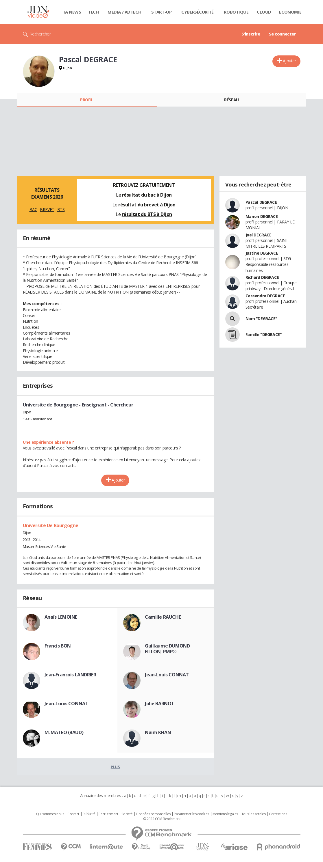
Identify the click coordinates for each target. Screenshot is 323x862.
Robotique (236, 12)
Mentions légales (225, 814)
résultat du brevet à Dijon (146, 204)
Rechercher (40, 34)
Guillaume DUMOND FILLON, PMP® (167, 649)
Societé (126, 814)
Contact (73, 814)
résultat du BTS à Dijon (147, 214)
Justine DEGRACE (262, 253)
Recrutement (108, 814)
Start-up (161, 12)
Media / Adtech (124, 12)
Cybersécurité (197, 12)
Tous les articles (253, 814)
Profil (86, 99)
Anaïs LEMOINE (61, 617)
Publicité (89, 814)
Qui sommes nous (50, 814)
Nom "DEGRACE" (262, 318)
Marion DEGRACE (262, 216)
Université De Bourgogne (50, 525)
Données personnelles (153, 814)
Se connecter (282, 34)
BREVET (47, 209)
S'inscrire (250, 34)
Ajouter (289, 61)
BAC (33, 209)
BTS (61, 209)
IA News (72, 12)
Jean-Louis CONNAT (167, 674)
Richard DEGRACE (262, 277)
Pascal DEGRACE (261, 202)
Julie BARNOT (159, 703)
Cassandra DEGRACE (265, 295)
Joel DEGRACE (259, 235)
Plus (115, 766)
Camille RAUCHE (163, 617)
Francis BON (58, 646)
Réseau (231, 99)
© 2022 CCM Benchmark (161, 819)
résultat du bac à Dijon (147, 195)
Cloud (264, 12)
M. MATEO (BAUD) (64, 732)
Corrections (278, 814)
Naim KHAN (158, 732)
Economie (290, 12)
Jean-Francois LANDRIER (70, 674)
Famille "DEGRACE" (264, 334)
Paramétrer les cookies (191, 814)
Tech (93, 12)
